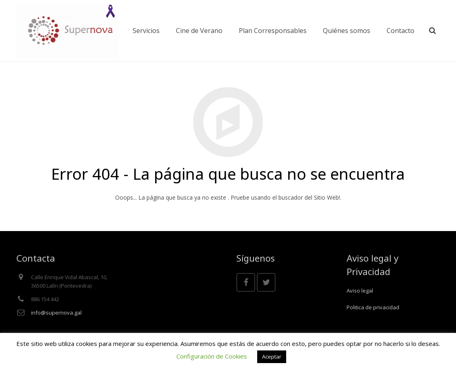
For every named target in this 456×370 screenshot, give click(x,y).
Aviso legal (360, 290)
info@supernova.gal (56, 312)
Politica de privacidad (373, 307)
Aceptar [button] (271, 356)
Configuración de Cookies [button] (211, 356)
